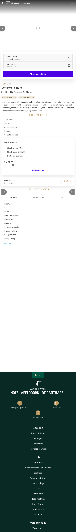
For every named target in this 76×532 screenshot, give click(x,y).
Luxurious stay (38, 509)
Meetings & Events (38, 448)
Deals (38, 488)
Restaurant (38, 443)
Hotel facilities (38, 498)
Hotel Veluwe (38, 504)
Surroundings (38, 483)
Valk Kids (38, 514)
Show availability (38, 74)
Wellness (38, 472)
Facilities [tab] (13, 197)
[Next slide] (73, 28)
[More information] (13, 165)
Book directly (38, 170)
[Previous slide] (2, 28)
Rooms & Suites (38, 433)
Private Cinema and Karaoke (38, 467)
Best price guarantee (19, 405)
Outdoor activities (38, 478)
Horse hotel (38, 493)
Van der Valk (38, 414)
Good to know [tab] (38, 197)
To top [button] (38, 375)
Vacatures (38, 462)
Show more (6, 243)
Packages (38, 438)
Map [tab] (62, 197)
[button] (4, 192)
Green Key (56, 405)
